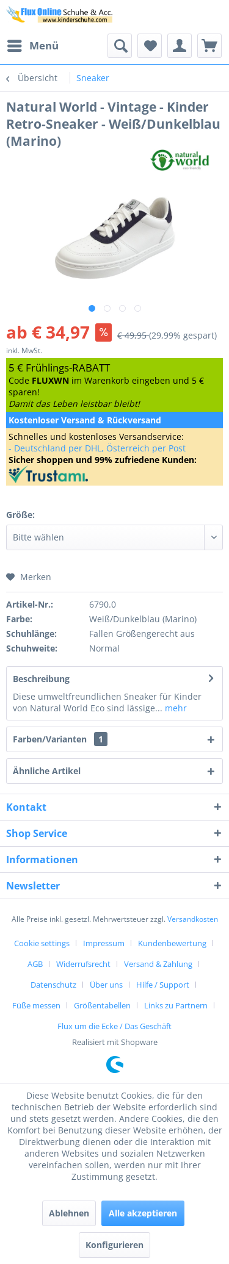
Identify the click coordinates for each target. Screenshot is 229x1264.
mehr (174, 708)
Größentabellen (102, 1005)
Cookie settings (42, 943)
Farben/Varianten (60, 739)
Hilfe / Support (162, 984)
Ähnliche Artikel (47, 771)
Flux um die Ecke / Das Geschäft (114, 1026)
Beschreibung (41, 678)
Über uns (106, 984)
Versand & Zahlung (158, 963)
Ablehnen (69, 1213)
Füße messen (36, 1005)
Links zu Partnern (176, 1005)
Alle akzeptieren (143, 1213)
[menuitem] (32, 46)
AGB (35, 963)
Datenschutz (53, 984)
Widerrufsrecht (83, 963)
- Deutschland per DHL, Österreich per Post (97, 448)
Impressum (104, 943)
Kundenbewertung (172, 943)
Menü (33, 44)
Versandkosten (192, 919)
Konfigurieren (114, 1245)
